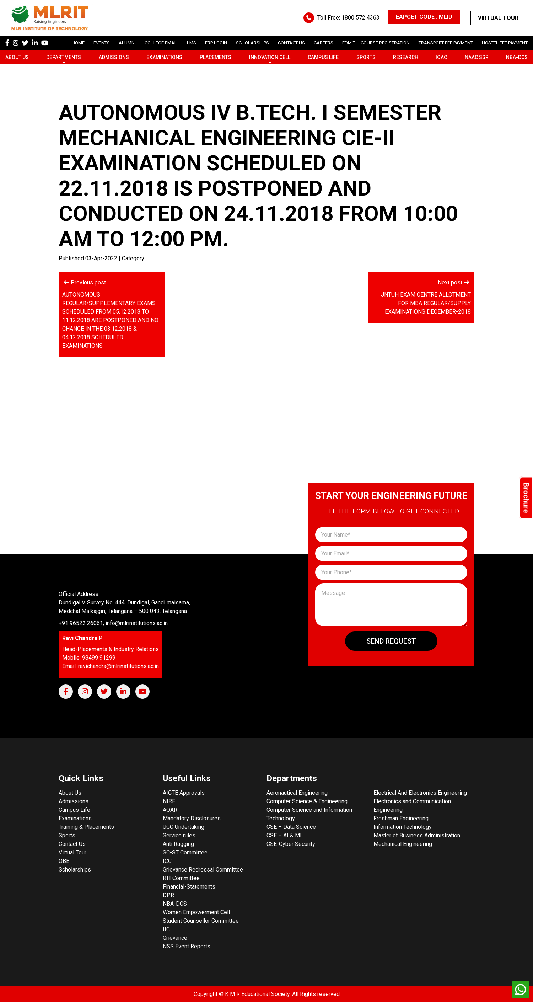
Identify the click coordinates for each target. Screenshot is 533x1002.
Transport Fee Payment (446, 43)
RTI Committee (181, 878)
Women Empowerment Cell (196, 912)
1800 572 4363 (360, 17)
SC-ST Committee (185, 852)
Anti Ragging (178, 844)
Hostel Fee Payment (505, 43)
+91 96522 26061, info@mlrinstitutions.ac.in (113, 623)
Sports (366, 57)
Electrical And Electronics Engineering (420, 792)
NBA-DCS (517, 57)
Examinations (164, 57)
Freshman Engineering (401, 818)
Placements (215, 57)
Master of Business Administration (416, 835)
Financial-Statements (189, 886)
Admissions (114, 57)
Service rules (179, 835)
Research (405, 57)
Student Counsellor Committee (201, 920)
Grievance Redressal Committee (203, 869)
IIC (166, 929)
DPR (168, 895)
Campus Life (323, 57)
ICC (167, 861)
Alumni (127, 43)
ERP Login (216, 43)
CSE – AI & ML (284, 835)
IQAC (441, 57)
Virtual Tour (498, 18)
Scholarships (75, 869)
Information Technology (402, 827)
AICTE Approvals (184, 792)
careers (323, 43)
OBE (64, 861)
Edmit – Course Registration (376, 43)
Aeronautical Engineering (297, 792)
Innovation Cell (269, 57)
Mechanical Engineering (402, 844)
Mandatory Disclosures (192, 818)
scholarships (252, 43)
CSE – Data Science (291, 827)
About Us (17, 57)
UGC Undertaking (183, 827)
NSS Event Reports (186, 946)
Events (101, 43)
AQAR (170, 809)
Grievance (175, 937)
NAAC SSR (477, 57)
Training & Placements (86, 827)
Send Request (391, 641)
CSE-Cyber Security (290, 844)
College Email (161, 43)
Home (78, 43)
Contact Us (291, 43)
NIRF (169, 801)
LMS (191, 43)
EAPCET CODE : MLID (424, 17)
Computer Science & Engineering (307, 801)
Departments (63, 57)
